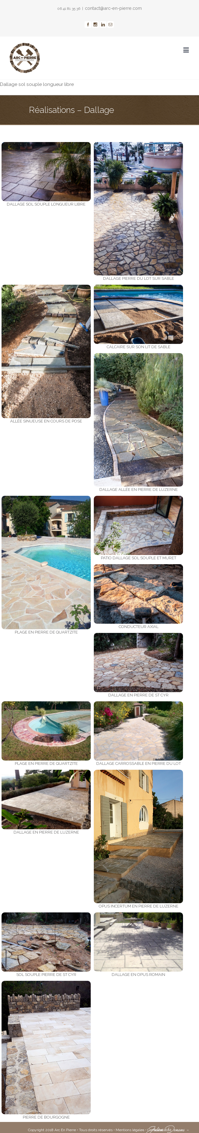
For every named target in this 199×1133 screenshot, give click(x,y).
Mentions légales (130, 1130)
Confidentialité (159, 1130)
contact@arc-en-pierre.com (113, 8)
